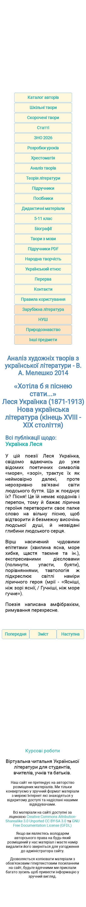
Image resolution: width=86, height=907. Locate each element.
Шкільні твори (43, 107)
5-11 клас (43, 218)
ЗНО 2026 (43, 137)
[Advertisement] (43, 45)
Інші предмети (43, 339)
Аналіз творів (43, 168)
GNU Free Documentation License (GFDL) (46, 823)
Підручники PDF (43, 248)
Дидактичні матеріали (43, 208)
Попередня (15, 634)
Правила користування (43, 299)
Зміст (43, 634)
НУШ (43, 319)
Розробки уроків (43, 147)
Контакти (43, 289)
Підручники (43, 188)
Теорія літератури (43, 178)
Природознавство (43, 329)
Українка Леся (23, 444)
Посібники (43, 198)
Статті (43, 127)
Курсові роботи (42, 751)
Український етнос (43, 269)
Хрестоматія (43, 158)
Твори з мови (43, 238)
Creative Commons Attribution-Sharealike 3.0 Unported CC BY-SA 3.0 (41, 819)
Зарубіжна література (43, 309)
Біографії (43, 228)
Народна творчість (43, 259)
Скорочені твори (43, 117)
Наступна (70, 634)
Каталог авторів (43, 97)
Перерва (43, 279)
